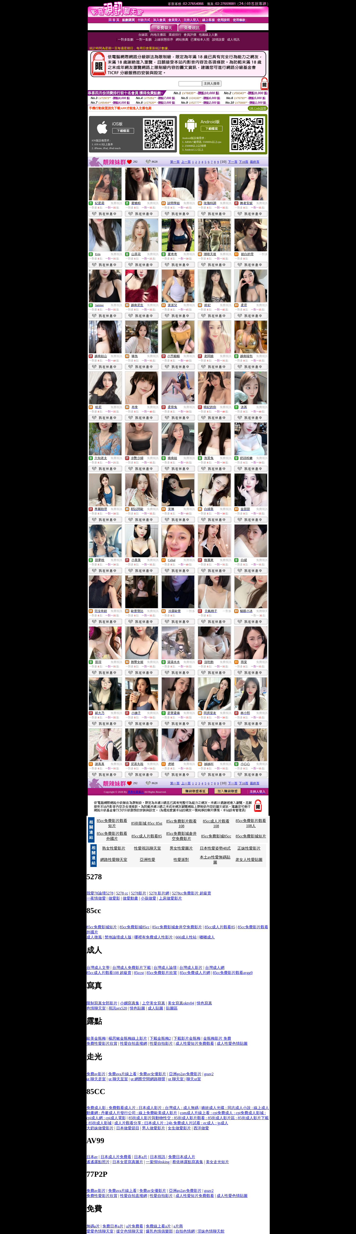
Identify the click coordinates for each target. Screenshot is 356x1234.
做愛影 (114, 898)
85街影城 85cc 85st (146, 823)
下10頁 (243, 162)
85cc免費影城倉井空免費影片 (177, 927)
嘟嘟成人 (207, 937)
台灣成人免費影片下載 (131, 968)
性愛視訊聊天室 (147, 848)
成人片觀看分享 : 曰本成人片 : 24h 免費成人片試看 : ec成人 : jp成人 (171, 1123)
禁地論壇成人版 (118, 937)
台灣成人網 (214, 968)
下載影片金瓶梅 (187, 1038)
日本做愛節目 (127, 1128)
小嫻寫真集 (129, 1003)
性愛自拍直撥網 (133, 1043)
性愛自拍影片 (161, 1043)
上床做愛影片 (170, 898)
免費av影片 (96, 1074)
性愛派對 (181, 860)
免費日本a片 (112, 1226)
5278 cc (122, 893)
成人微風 (94, 937)
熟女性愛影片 (113, 848)
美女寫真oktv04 (181, 1003)
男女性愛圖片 (181, 848)
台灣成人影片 (190, 968)
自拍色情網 (185, 1231)
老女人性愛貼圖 (248, 860)
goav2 (209, 1074)
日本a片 (140, 1157)
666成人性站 (186, 937)
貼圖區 (172, 1008)
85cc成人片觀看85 (147, 836)
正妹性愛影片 (249, 848)
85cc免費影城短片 (251, 836)
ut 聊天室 (176, 1079)
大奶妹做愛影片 (100, 1128)
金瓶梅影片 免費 (217, 1038)
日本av (92, 1157)
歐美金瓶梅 (96, 1038)
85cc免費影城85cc (216, 836)
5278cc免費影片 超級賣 (191, 893)
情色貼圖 (137, 1008)
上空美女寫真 (153, 1003)
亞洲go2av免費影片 (185, 1074)
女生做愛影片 (179, 1128)
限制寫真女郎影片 (102, 1003)
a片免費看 (134, 1226)
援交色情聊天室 (129, 1231)
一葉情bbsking (158, 1162)
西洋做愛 (201, 1128)
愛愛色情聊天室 (100, 1231)
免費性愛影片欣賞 (102, 1043)
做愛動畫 (130, 898)
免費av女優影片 (152, 1074)
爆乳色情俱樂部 (159, 1231)
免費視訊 (116, 203)
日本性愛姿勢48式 (215, 848)
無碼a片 (93, 1226)
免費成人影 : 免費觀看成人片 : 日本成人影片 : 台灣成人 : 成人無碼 (143, 1108)
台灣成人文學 (98, 968)
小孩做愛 (148, 898)
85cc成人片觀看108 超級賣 (109, 973)
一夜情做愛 (96, 898)
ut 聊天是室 (96, 1079)
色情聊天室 (96, 1008)
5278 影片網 (159, 893)
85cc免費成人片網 (195, 973)
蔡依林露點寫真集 (187, 1162)
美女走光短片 (217, 1162)
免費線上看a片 (158, 1226)
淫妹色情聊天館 (210, 1231)
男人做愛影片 (153, 1128)
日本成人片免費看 (116, 1157)
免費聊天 (262, 611)
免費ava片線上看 (122, 1074)
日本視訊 (157, 1157)
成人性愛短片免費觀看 (194, 1043)
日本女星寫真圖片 (127, 1162)
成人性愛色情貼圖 (232, 1043)
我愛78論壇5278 (100, 893)
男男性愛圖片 (136, 791)
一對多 (263, 254)
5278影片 (138, 893)
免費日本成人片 (181, 1157)
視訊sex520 (117, 1008)
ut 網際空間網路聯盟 (148, 1079)
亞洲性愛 (147, 860)
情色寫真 (204, 1003)
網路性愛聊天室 (113, 860)
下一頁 (232, 162)
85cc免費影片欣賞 (162, 973)
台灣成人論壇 (165, 968)
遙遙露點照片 (98, 1162)
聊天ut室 (193, 1079)
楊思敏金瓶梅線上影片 (127, 1038)
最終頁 (254, 162)
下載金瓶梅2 (160, 1038)
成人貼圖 (155, 1008)
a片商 (178, 1226)
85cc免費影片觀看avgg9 (233, 973)
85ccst (139, 973)
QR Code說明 (257, 108)
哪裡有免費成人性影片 (153, 937)
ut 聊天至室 (118, 1079)
